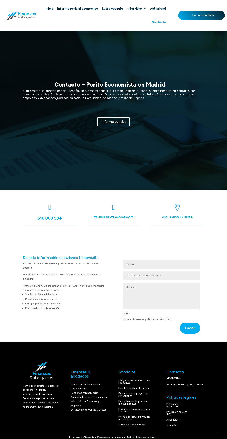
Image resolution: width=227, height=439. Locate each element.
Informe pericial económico (77, 8)
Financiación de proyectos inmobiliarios (132, 394)
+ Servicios (135, 8)
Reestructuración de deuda (133, 387)
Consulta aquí (201, 15)
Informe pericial (113, 121)
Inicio (49, 8)
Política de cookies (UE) (176, 413)
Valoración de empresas (131, 424)
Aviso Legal (172, 419)
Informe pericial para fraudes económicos (134, 418)
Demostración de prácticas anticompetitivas (133, 402)
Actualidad (158, 8)
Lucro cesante (112, 8)
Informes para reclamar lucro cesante (134, 410)
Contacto (159, 22)
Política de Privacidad (172, 405)
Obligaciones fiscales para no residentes (134, 381)
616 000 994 (50, 218)
